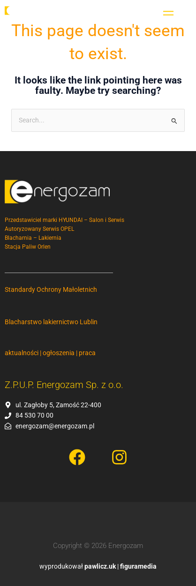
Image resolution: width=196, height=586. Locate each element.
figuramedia (138, 566)
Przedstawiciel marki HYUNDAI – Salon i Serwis (66, 220)
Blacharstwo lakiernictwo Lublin (51, 322)
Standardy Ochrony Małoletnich (51, 289)
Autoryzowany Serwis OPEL (39, 229)
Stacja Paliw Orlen (28, 247)
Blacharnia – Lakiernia (33, 238)
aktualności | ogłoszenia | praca (50, 353)
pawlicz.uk (100, 566)
